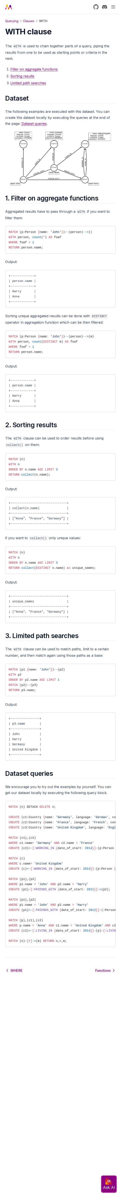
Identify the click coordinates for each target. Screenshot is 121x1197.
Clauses (28, 21)
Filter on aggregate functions (34, 69)
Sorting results (22, 76)
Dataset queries (34, 123)
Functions (105, 970)
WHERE (14, 970)
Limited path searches (28, 83)
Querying (11, 21)
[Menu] (113, 6)
